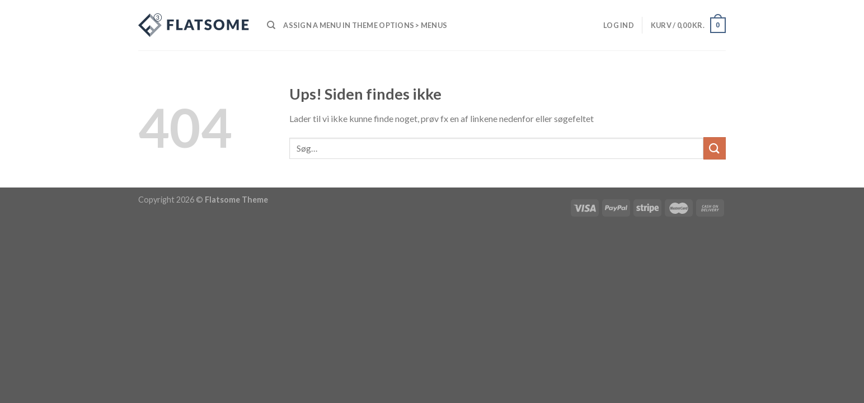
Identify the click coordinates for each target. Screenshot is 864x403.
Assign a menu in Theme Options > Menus (365, 25)
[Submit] (714, 148)
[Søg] (271, 25)
